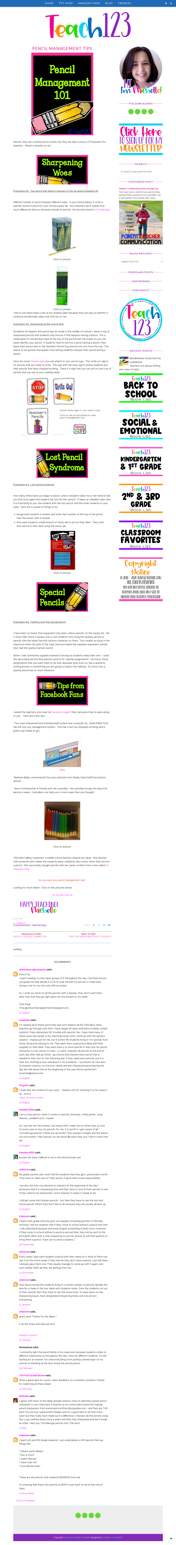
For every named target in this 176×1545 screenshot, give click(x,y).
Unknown (24, 1169)
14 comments (19, 923)
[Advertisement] (141, 627)
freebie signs (37, 361)
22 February (25, 1388)
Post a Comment (26, 1500)
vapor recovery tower (31, 1097)
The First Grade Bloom (32, 1375)
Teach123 (68, 1537)
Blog (109, 3)
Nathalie (24, 1396)
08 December (26, 1244)
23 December (26, 1272)
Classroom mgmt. (22, 925)
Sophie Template (82, 1537)
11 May (22, 1428)
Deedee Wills (27, 1109)
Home (49, 3)
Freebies (124, 3)
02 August (24, 1012)
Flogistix (24, 1085)
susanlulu (24, 1020)
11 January (24, 1304)
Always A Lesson (28, 1335)
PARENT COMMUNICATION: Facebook (138, 188)
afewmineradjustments (32, 969)
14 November (26, 1493)
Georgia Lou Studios (112, 1537)
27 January (25, 1340)
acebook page (61, 712)
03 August (24, 1145)
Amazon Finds (89, 3)
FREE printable (39, 925)
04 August (24, 1209)
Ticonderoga (102, 209)
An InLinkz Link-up (62, 895)
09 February (25, 1368)
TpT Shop (66, 3)
